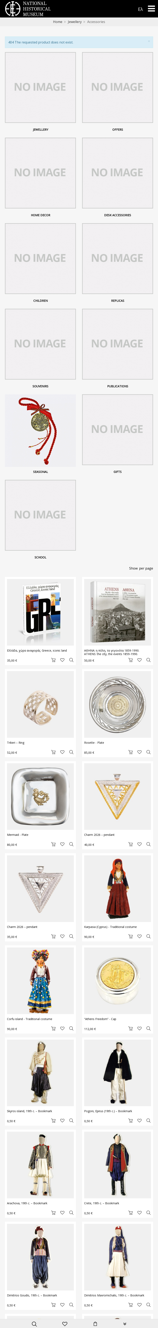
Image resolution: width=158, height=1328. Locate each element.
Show (133, 568)
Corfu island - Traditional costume (29, 1019)
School (40, 557)
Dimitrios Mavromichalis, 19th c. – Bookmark (114, 1295)
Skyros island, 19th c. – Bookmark (29, 1111)
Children (40, 301)
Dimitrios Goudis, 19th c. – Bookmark (32, 1295)
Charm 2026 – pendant (99, 835)
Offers (117, 130)
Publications (117, 386)
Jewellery (75, 21)
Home (57, 21)
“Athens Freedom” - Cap (100, 1019)
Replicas (117, 301)
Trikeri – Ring (15, 743)
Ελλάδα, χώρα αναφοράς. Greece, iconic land (37, 650)
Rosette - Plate (94, 743)
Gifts (118, 472)
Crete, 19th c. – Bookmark (101, 1203)
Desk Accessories (117, 215)
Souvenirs (40, 386)
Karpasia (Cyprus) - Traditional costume (110, 927)
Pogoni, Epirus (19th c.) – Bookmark (108, 1111)
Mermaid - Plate (17, 835)
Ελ (140, 9)
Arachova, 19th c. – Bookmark (27, 1203)
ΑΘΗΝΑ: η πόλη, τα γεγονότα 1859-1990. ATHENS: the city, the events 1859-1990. (111, 652)
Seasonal (40, 472)
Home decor (40, 215)
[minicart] (95, 1324)
